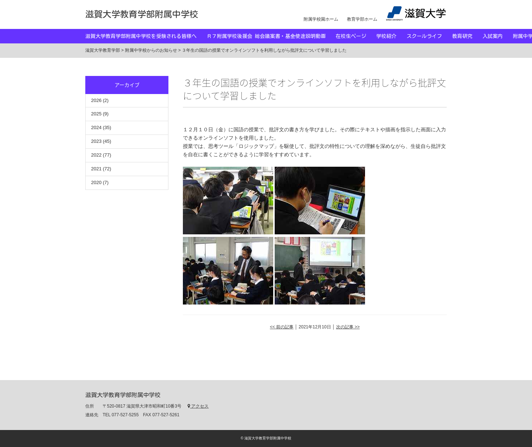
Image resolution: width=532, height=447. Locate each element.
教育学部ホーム (362, 19)
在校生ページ (356, 36)
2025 (96, 113)
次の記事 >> (348, 326)
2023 (96, 141)
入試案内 (497, 36)
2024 (96, 127)
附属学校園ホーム (321, 19)
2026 (96, 100)
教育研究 (467, 36)
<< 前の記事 (281, 326)
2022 (96, 155)
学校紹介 (391, 36)
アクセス (198, 406)
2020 (96, 182)
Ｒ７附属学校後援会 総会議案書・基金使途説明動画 (271, 36)
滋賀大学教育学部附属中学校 (141, 14)
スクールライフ (429, 36)
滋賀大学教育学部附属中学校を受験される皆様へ (146, 36)
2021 (96, 168)
